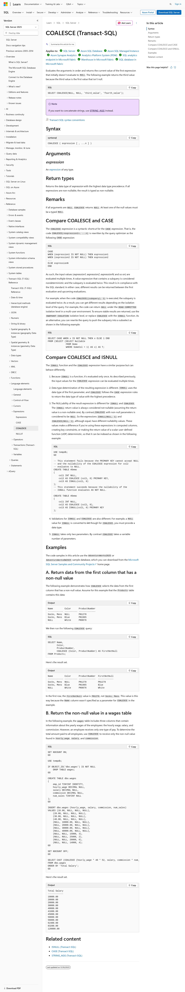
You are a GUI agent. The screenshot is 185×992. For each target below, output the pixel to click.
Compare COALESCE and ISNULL (163, 48)
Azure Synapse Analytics (63, 55)
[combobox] (21, 27)
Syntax (151, 28)
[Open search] (171, 4)
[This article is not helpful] (175, 67)
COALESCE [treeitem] (21, 428)
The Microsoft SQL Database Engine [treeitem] (22, 69)
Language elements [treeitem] (22, 388)
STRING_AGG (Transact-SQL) (67, 955)
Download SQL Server (169, 12)
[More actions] (136, 23)
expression (55, 169)
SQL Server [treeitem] (11, 39)
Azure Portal (148, 12)
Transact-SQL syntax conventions (67, 119)
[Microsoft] (6, 4)
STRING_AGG (97, 110)
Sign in (178, 3)
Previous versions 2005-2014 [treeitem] (19, 50)
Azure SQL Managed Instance (123, 50)
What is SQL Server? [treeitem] (18, 62)
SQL (59, 22)
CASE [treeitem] (18, 422)
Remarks (152, 40)
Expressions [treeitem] (21, 417)
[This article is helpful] (171, 67)
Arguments (153, 32)
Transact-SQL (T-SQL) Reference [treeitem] (21, 290)
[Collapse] (37, 20)
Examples (152, 52)
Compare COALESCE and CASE (162, 44)
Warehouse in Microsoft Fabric (97, 59)
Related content (155, 56)
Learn (49, 22)
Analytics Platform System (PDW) (99, 55)
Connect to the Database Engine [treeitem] (20, 79)
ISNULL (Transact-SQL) (64, 946)
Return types (154, 36)
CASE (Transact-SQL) (63, 951)
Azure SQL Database (91, 50)
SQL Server (71, 22)
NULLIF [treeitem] (19, 433)
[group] (95, 481)
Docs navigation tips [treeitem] (15, 45)
